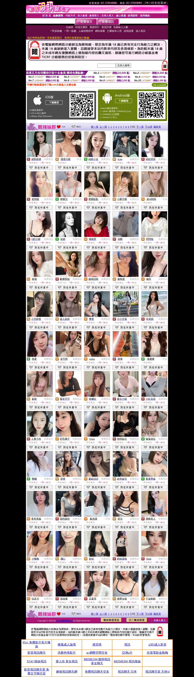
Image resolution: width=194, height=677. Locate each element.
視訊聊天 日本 (127, 671)
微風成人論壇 (67, 644)
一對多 (78, 159)
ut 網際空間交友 (97, 652)
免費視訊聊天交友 (97, 671)
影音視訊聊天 (36, 652)
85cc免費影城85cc (64, 620)
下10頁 (148, 126)
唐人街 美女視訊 (67, 661)
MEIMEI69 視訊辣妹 (127, 661)
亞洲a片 (127, 652)
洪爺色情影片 (67, 652)
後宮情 (97, 644)
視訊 (127, 644)
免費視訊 (48, 159)
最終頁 (157, 126)
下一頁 (140, 126)
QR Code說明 (159, 85)
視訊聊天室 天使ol (157, 671)
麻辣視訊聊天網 (66, 671)
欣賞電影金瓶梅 (157, 652)
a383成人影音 (158, 644)
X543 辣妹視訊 (36, 661)
